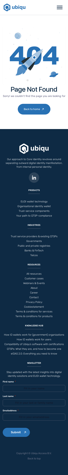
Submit (16, 432)
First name (9, 381)
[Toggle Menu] (60, 7)
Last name (9, 396)
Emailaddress (10, 410)
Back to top (34, 458)
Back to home (32, 109)
